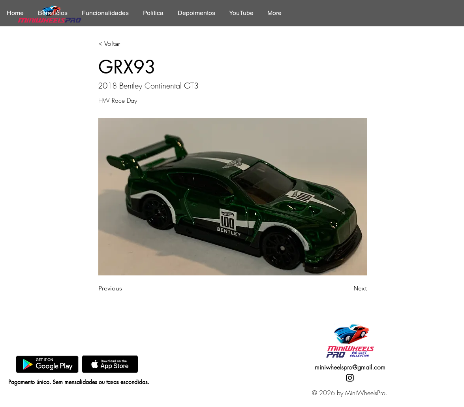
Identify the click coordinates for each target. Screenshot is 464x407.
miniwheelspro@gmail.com (350, 367)
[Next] (347, 288)
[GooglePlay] (47, 364)
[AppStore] (110, 364)
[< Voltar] (124, 44)
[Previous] (124, 288)
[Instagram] (350, 378)
